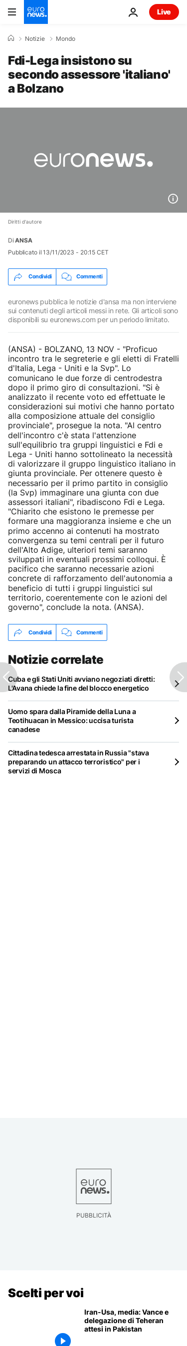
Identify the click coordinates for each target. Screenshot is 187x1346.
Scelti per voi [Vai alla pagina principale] (45, 1293)
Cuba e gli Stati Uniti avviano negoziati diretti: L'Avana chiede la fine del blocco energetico (81, 683)
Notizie (35, 39)
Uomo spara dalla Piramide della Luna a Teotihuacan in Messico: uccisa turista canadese (72, 720)
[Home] (11, 38)
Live (164, 11)
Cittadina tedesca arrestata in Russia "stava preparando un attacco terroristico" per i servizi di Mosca (78, 761)
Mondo (65, 39)
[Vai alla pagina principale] (36, 12)
